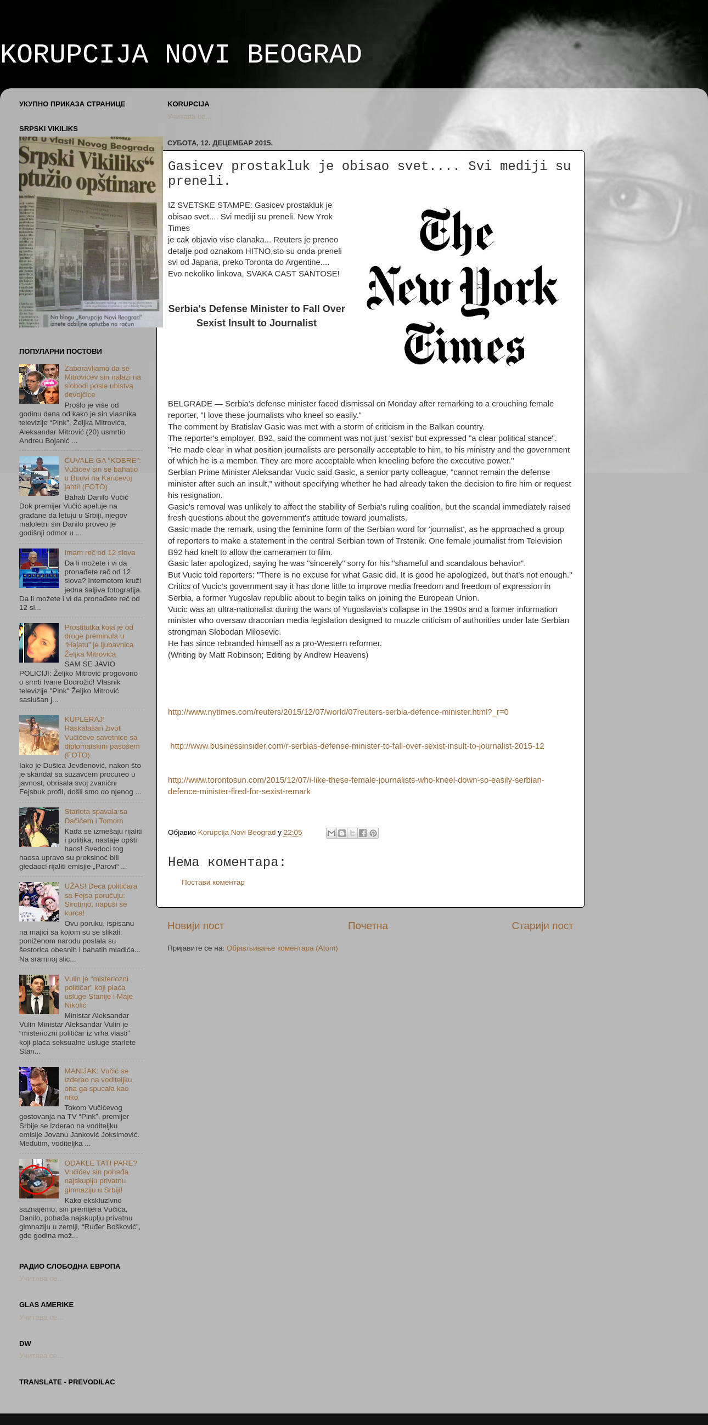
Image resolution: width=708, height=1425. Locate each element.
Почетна (368, 925)
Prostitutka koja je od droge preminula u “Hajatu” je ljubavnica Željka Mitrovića (98, 640)
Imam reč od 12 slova (99, 552)
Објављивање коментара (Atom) (282, 948)
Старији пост (543, 925)
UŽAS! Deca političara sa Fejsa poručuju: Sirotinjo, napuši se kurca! (100, 899)
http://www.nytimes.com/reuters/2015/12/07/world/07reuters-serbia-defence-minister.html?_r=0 (338, 712)
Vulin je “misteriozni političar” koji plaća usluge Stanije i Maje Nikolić (98, 992)
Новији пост (195, 925)
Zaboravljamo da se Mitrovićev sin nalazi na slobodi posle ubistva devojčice (102, 381)
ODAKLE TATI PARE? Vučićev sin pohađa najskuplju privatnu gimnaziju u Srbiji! (100, 1176)
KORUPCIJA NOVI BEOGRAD (181, 55)
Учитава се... (189, 116)
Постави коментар (213, 882)
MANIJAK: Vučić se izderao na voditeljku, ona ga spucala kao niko (99, 1084)
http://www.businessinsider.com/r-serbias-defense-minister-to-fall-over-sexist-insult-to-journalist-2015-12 (357, 746)
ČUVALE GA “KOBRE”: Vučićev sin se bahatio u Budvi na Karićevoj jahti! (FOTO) (102, 473)
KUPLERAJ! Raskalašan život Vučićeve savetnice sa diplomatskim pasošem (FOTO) (101, 737)
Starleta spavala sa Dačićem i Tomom (95, 815)
